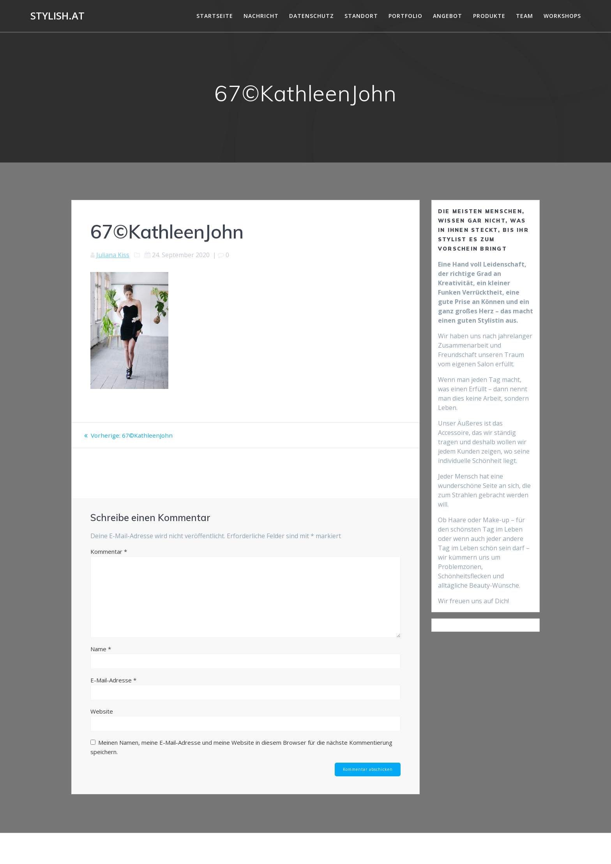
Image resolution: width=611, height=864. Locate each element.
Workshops (562, 15)
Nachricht (261, 15)
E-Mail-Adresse (113, 680)
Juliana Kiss (112, 255)
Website (101, 711)
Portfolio (405, 15)
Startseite (214, 15)
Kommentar (108, 551)
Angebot (447, 15)
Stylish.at (57, 16)
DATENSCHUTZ (311, 15)
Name (100, 649)
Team (524, 15)
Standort (361, 15)
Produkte (489, 15)
